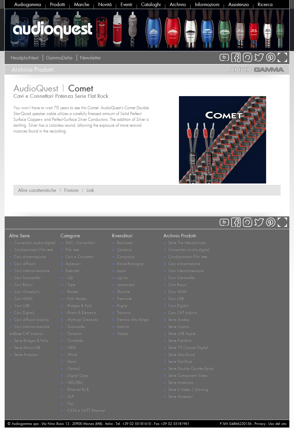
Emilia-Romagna (128, 263)
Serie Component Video (185, 375)
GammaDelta (59, 57)
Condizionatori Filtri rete (31, 249)
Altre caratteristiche (37, 190)
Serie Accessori (23, 354)
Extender (70, 270)
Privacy (260, 423)
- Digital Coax (74, 375)
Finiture (71, 190)
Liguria (120, 277)
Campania (123, 256)
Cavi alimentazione (27, 256)
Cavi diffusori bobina (29, 319)
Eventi (126, 4)
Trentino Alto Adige (130, 319)
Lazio (119, 270)
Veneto (120, 333)
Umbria (120, 326)
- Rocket (69, 291)
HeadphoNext (24, 57)
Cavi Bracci (21, 284)
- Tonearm (71, 333)
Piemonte (122, 298)
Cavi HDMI (20, 298)
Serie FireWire (177, 340)
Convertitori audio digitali (32, 242)
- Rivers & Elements (78, 312)
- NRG (68, 347)
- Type (67, 284)
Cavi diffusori (22, 263)
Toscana (121, 312)
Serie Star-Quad (179, 354)
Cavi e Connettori (77, 256)
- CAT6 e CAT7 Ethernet (82, 410)
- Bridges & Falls (76, 305)
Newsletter (90, 57)
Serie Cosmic (176, 326)
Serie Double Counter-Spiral (188, 368)
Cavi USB (19, 305)
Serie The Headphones (184, 242)
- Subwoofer (72, 326)
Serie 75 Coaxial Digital (185, 347)
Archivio (178, 4)
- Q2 (66, 277)
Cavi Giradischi (24, 291)
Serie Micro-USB (24, 347)
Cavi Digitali (21, 312)
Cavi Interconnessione (29, 270)
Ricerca (265, 4)
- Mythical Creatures (79, 319)
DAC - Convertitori (77, 242)
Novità (105, 4)
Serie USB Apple (179, 333)
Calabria (122, 249)
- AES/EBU (71, 382)
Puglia (119, 305)
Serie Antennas (178, 382)
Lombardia (123, 284)
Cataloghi (151, 4)
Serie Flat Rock (177, 361)
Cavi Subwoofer (24, 277)
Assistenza (238, 4)
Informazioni (207, 4)
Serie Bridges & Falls (28, 340)
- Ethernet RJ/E (74, 389)
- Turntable (71, 340)
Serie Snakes (176, 319)
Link (90, 190)
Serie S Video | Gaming (185, 389)
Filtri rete (69, 249)
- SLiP (67, 396)
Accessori (70, 263)
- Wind (68, 354)
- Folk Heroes (73, 298)
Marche (81, 4)
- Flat (66, 403)
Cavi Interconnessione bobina (29, 327)
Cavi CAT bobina (26, 333)
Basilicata (122, 242)
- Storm (68, 361)
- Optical (70, 368)
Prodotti (57, 4)
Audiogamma (27, 4)
